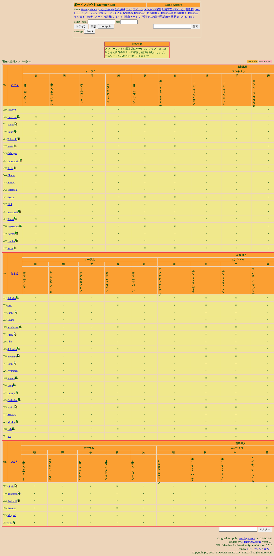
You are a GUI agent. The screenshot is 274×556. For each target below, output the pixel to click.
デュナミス (115, 13)
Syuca (15, 197)
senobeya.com (247, 538)
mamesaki (17, 212)
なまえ (32, 85)
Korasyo (16, 414)
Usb (14, 429)
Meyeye (16, 109)
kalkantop (17, 493)
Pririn (14, 168)
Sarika (15, 124)
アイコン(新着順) (184, 9)
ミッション (91, 13)
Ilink (14, 204)
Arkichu (16, 298)
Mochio (15, 422)
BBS (191, 16)
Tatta (14, 523)
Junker (15, 312)
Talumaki (16, 139)
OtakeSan (17, 400)
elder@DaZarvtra (251, 541)
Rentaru (16, 508)
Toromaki (16, 189)
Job (112, 9)
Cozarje (15, 393)
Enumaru (16, 356)
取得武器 (128, 13)
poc (13, 436)
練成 (122, 9)
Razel (14, 248)
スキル (148, 9)
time (260, 85)
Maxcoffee (17, 226)
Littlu (14, 363)
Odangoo (16, 153)
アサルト (103, 13)
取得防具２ (153, 13)
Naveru (15, 233)
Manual (93, 9)
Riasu (14, 334)
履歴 (173, 16)
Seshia (15, 407)
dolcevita (16, 349)
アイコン (138, 9)
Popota (15, 378)
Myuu (15, 319)
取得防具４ (180, 13)
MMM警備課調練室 (159, 16)
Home (84, 9)
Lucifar (15, 241)
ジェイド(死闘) (121, 16)
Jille (14, 341)
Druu (14, 385)
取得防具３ (167, 13)
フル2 (129, 9)
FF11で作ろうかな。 (259, 548)
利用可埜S (168, 9)
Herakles (16, 117)
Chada (15, 486)
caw (14, 305)
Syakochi (16, 501)
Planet (15, 219)
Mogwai (16, 515)
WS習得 (156, 9)
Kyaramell (17, 370)
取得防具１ (140, 13)
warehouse (17, 327)
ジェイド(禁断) (85, 16)
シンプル (104, 9)
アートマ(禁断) (103, 16)
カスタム (182, 16)
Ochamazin (17, 161)
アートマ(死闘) (138, 16)
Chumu (15, 175)
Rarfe (14, 146)
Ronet (15, 131)
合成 (117, 9)
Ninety (15, 182)
